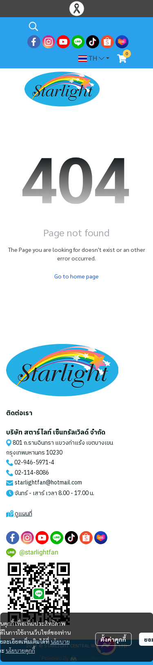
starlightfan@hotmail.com (48, 482)
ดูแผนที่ (23, 513)
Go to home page (76, 276)
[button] (78, 26)
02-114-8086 (32, 472)
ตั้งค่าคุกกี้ (113, 639)
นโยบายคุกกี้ (20, 650)
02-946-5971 (31, 462)
